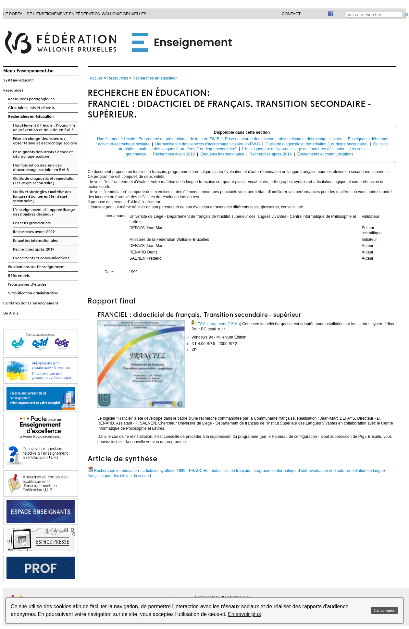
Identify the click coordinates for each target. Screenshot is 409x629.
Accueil (96, 78)
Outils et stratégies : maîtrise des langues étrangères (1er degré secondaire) (42, 196)
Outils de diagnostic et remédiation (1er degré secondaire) (44, 181)
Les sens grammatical (32, 223)
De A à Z (11, 313)
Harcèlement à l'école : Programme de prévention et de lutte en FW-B (44, 128)
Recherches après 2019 (34, 250)
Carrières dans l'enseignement (30, 303)
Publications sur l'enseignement (36, 267)
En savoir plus (244, 614)
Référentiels (19, 276)
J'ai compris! (384, 610)
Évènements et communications (41, 258)
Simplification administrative (33, 293)
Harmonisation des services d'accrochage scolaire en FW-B (41, 168)
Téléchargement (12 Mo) (216, 324)
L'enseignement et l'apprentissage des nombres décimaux (44, 212)
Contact (291, 14)
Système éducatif (18, 80)
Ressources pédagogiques (31, 99)
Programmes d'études (27, 285)
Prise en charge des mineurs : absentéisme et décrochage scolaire (45, 141)
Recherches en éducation (31, 117)
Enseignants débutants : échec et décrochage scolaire (43, 154)
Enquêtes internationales (35, 241)
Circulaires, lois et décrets (31, 108)
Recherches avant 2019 (34, 232)
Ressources (13, 90)
